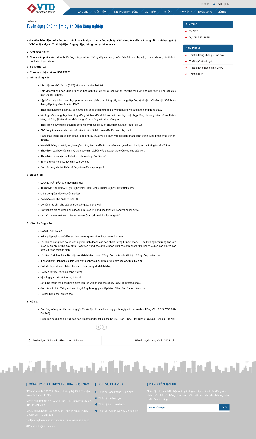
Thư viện (185, 12)
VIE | (221, 4)
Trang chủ (82, 12)
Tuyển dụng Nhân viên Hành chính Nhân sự (55, 340)
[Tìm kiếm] (214, 4)
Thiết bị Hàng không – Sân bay (206, 55)
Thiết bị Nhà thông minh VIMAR (206, 67)
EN (227, 4)
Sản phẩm (150, 12)
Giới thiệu (101, 12)
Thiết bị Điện (196, 74)
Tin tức (167, 12)
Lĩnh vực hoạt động (126, 12)
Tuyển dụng (205, 12)
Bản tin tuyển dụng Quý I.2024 (155, 340)
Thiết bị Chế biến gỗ (200, 61)
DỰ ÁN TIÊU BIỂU (199, 37)
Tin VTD (193, 31)
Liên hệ (222, 12)
